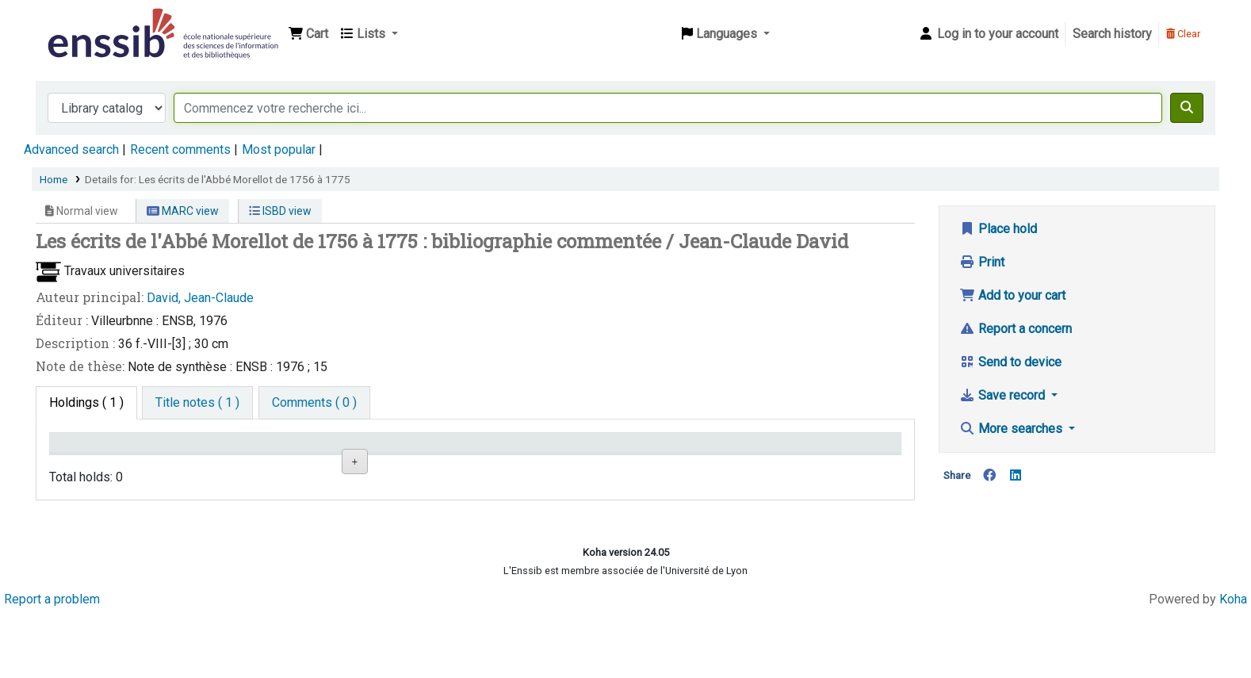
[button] (308, 34)
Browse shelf (523, 502)
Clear (1183, 34)
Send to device (1010, 362)
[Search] (1186, 108)
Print (981, 262)
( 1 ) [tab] (86, 402)
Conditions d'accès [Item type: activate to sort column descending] (108, 450)
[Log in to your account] (988, 34)
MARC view (183, 211)
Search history (1112, 33)
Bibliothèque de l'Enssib (84, 22)
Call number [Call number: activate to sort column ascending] (515, 450)
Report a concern (1015, 328)
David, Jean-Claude (200, 297)
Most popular (279, 149)
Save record (1003, 395)
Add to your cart (1012, 295)
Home (53, 179)
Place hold (998, 228)
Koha (1233, 664)
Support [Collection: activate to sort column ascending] (222, 450)
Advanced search (71, 149)
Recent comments (180, 149)
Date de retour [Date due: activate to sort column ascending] (806, 450)
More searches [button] (1012, 428)
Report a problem (52, 664)
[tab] (197, 402)
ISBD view (280, 211)
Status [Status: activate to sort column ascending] (643, 450)
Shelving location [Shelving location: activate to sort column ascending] (387, 450)
